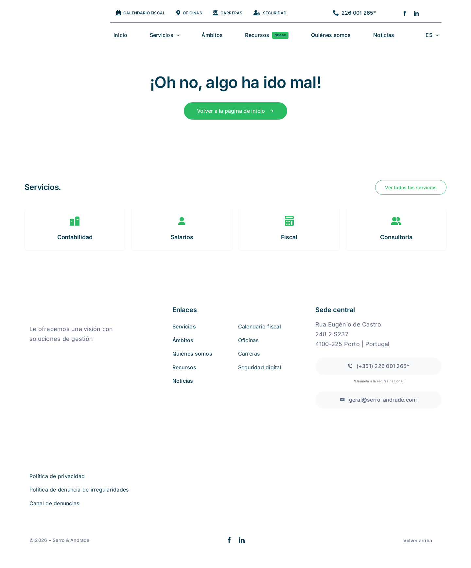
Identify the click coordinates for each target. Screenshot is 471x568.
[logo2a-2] (57, 20)
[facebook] (404, 13)
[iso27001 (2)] (66, 386)
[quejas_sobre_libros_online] (62, 352)
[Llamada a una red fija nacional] (378, 366)
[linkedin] (416, 13)
